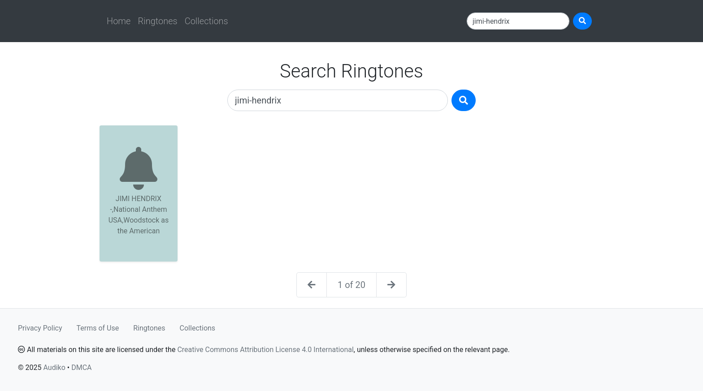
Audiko (54, 367)
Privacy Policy (40, 328)
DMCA (81, 367)
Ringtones (157, 21)
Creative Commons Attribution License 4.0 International (265, 349)
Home (118, 21)
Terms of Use (98, 328)
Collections (206, 21)
